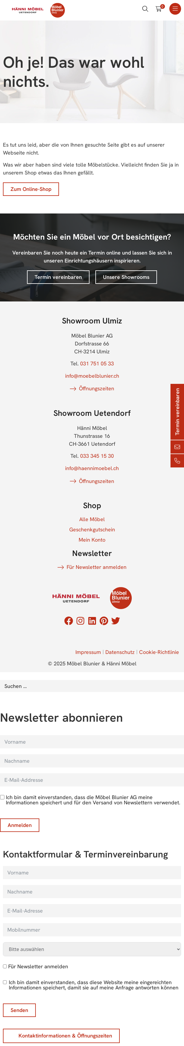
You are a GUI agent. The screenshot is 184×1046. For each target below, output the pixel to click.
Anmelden (20, 825)
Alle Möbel (92, 519)
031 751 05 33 (97, 363)
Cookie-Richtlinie (159, 652)
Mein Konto (92, 540)
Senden (19, 1010)
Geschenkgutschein (92, 530)
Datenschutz (120, 652)
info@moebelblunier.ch (92, 375)
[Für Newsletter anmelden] (5, 966)
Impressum (88, 652)
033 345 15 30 (97, 455)
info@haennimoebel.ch (92, 468)
